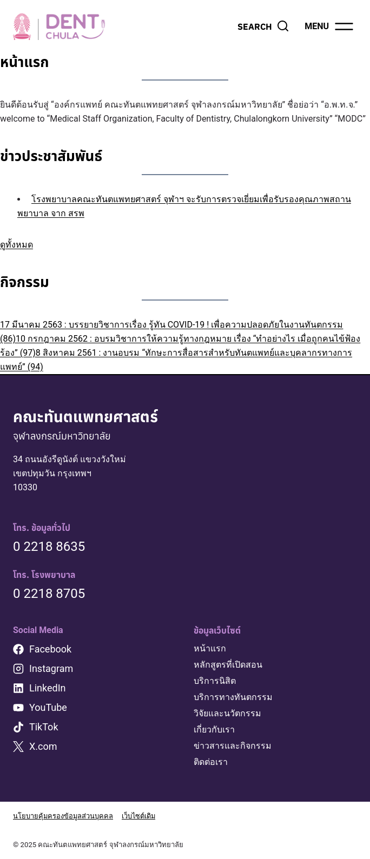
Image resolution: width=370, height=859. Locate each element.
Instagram (51, 668)
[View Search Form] (263, 26)
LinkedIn (47, 688)
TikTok (43, 727)
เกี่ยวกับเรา (214, 729)
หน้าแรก (210, 648)
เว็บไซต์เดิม (141, 816)
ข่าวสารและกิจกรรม (233, 746)
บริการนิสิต (215, 681)
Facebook (50, 649)
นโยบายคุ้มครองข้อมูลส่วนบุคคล (63, 816)
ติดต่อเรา (211, 762)
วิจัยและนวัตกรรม (227, 713)
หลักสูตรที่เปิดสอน (228, 665)
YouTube (48, 707)
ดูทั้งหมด (16, 244)
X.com (43, 746)
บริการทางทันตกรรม (233, 697)
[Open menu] (329, 26)
